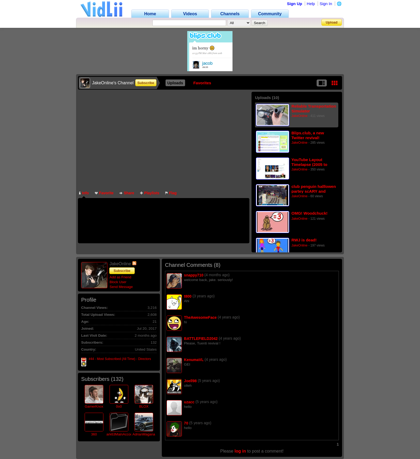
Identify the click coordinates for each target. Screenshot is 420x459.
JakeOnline (299, 116)
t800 (188, 296)
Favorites (202, 83)
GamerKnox (94, 406)
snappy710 (193, 275)
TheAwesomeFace (200, 317)
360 (94, 434)
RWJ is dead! (304, 240)
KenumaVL (194, 360)
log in (240, 451)
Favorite (104, 193)
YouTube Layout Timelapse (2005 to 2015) (309, 162)
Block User (118, 282)
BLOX (143, 406)
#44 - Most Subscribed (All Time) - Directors (120, 359)
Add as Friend (120, 277)
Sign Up (294, 3)
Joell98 (190, 381)
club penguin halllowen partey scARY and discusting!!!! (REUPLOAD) (313, 189)
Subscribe (145, 83)
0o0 (119, 406)
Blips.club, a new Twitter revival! (307, 135)
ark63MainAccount (120, 434)
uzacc (189, 402)
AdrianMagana (144, 434)
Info (84, 193)
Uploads (175, 83)
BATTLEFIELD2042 (201, 338)
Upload (332, 22)
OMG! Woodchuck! (309, 213)
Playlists (149, 193)
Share (126, 193)
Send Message (121, 287)
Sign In (326, 3)
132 (117, 379)
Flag (171, 193)
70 (186, 423)
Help (311, 3)
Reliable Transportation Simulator (313, 108)
